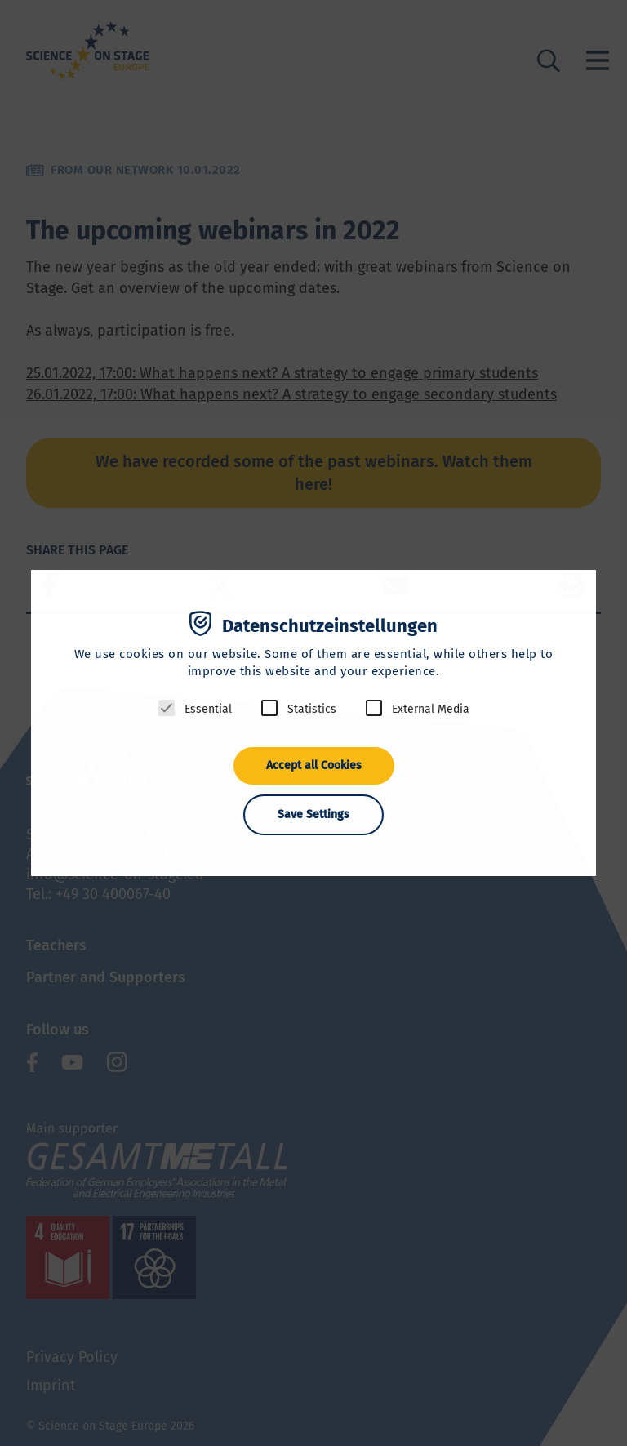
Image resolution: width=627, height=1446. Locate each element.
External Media (430, 709)
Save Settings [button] (313, 814)
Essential (208, 709)
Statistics (311, 709)
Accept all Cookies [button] (314, 765)
